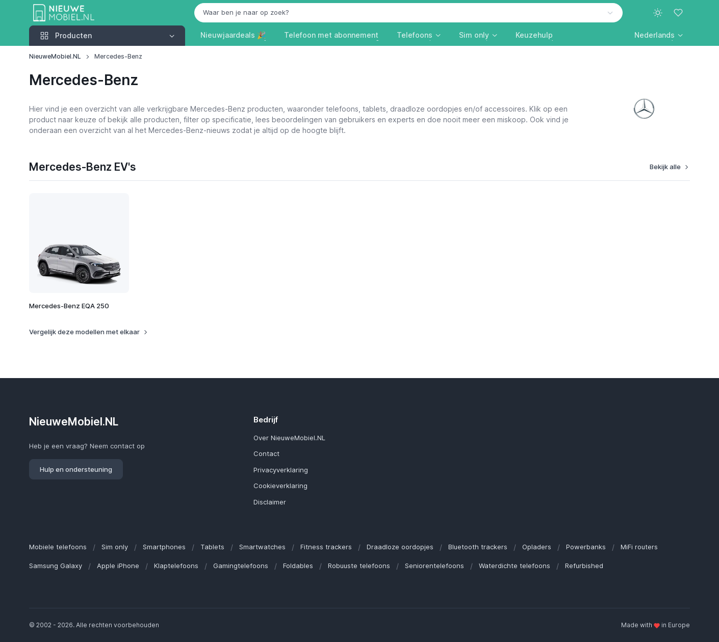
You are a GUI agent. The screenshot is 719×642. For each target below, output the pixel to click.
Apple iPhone (118, 565)
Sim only (114, 547)
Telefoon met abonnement (331, 35)
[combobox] (408, 12)
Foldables (298, 565)
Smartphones (164, 547)
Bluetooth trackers (477, 547)
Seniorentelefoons (434, 565)
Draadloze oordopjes (400, 547)
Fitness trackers (326, 547)
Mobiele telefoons (58, 547)
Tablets (212, 547)
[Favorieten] (679, 12)
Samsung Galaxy (55, 565)
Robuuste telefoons (359, 565)
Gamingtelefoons (240, 565)
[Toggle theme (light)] (658, 12)
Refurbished (584, 565)
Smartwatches (262, 547)
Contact (266, 453)
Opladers (536, 547)
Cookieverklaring (280, 485)
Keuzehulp (534, 35)
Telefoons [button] (414, 35)
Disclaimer (269, 502)
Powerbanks (586, 547)
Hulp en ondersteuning (76, 469)
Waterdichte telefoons (514, 565)
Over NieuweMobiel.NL (289, 438)
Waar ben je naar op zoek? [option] (246, 12)
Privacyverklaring (280, 470)
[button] (658, 34)
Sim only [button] (474, 35)
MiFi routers (639, 547)
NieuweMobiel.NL (55, 56)
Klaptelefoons (176, 565)
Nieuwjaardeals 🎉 (233, 35)
